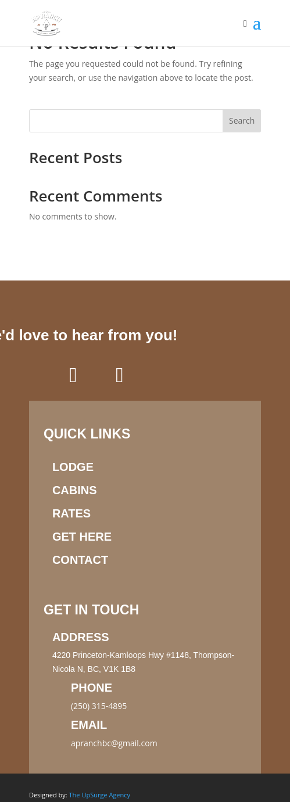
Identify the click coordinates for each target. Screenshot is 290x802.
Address (80, 637)
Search (242, 120)
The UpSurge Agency (100, 794)
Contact (80, 559)
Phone (91, 687)
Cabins (74, 490)
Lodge (73, 467)
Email (89, 724)
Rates (71, 513)
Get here (82, 536)
